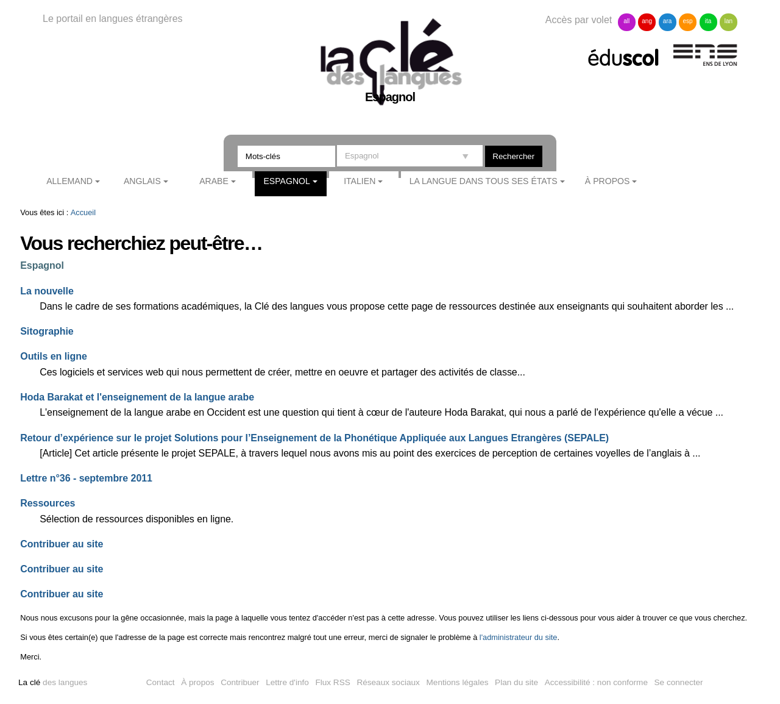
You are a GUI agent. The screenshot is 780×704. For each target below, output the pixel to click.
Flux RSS (332, 682)
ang (647, 21)
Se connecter (678, 682)
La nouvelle (47, 291)
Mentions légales (458, 682)
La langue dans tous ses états (484, 181)
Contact (160, 682)
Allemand (69, 181)
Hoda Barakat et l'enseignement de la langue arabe (137, 397)
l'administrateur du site (519, 637)
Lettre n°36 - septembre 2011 (86, 478)
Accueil (83, 212)
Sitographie (46, 331)
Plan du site (516, 682)
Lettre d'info (287, 682)
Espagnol (286, 181)
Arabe (214, 181)
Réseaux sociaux (388, 682)
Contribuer (240, 682)
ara (667, 21)
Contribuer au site (61, 544)
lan (728, 21)
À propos (607, 181)
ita (708, 21)
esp (687, 21)
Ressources (47, 503)
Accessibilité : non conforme (596, 682)
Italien (359, 181)
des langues (52, 682)
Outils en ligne (53, 356)
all (626, 21)
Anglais (142, 181)
